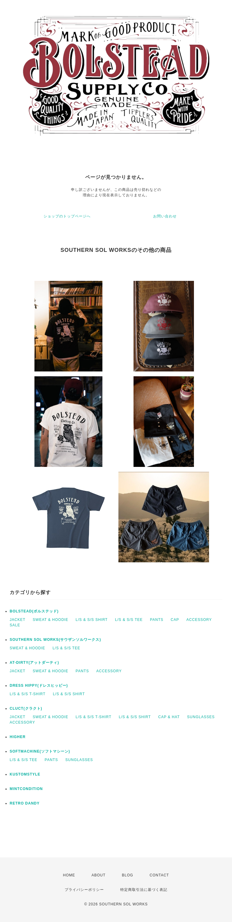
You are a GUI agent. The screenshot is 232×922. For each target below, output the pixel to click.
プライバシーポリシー (84, 890)
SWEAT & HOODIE (50, 620)
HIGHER (18, 737)
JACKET (17, 620)
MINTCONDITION (26, 789)
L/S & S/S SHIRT (92, 620)
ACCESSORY (199, 620)
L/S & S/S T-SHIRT (28, 694)
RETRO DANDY (25, 803)
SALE (15, 625)
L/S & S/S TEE (129, 620)
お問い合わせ (165, 216)
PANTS (156, 620)
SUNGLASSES (200, 717)
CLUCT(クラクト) (26, 708)
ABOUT (98, 875)
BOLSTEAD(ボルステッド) (34, 611)
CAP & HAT (169, 717)
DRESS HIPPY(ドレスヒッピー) (39, 685)
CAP (175, 620)
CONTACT (159, 875)
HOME (69, 875)
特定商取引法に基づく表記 (143, 890)
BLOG (127, 875)
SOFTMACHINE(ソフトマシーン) (40, 751)
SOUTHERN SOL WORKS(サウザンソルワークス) (55, 640)
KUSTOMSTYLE (25, 774)
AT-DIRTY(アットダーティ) (34, 662)
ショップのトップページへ (67, 216)
